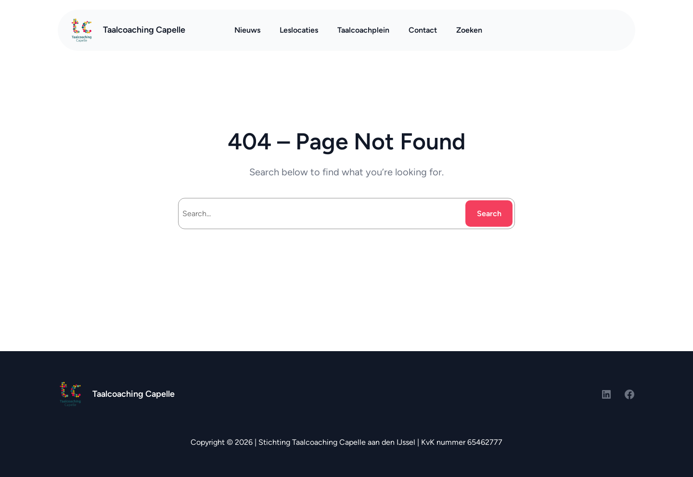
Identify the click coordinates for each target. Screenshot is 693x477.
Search (489, 213)
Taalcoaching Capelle (144, 29)
